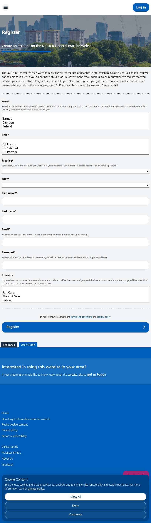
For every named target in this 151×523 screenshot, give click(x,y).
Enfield (75, 126)
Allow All (75, 496)
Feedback (9, 345)
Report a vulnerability (14, 436)
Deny (75, 505)
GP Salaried (75, 148)
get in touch (96, 374)
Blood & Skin (75, 296)
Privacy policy (10, 430)
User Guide (28, 345)
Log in (141, 7)
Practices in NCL (11, 452)
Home (5, 413)
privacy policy (36, 488)
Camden (75, 122)
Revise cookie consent (15, 424)
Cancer (75, 300)
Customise (75, 514)
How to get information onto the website (26, 419)
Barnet (75, 119)
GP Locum (75, 144)
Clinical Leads (10, 446)
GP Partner (75, 152)
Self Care (75, 292)
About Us (7, 458)
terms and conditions (81, 316)
